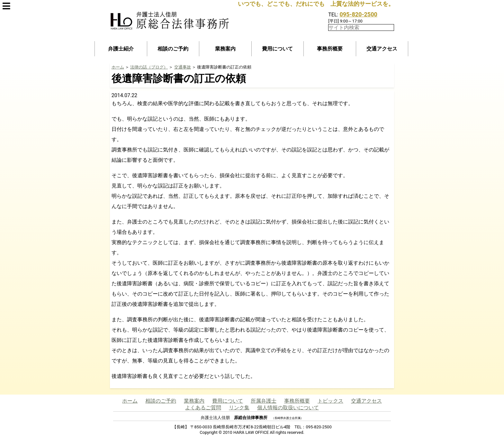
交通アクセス (381, 49)
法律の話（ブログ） (149, 67)
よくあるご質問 (203, 408)
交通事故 (182, 67)
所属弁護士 (263, 401)
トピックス (330, 401)
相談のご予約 (173, 49)
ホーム (118, 67)
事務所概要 (330, 49)
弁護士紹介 (121, 49)
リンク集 (239, 408)
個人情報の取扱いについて (288, 408)
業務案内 (225, 49)
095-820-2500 (358, 14)
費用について (277, 49)
